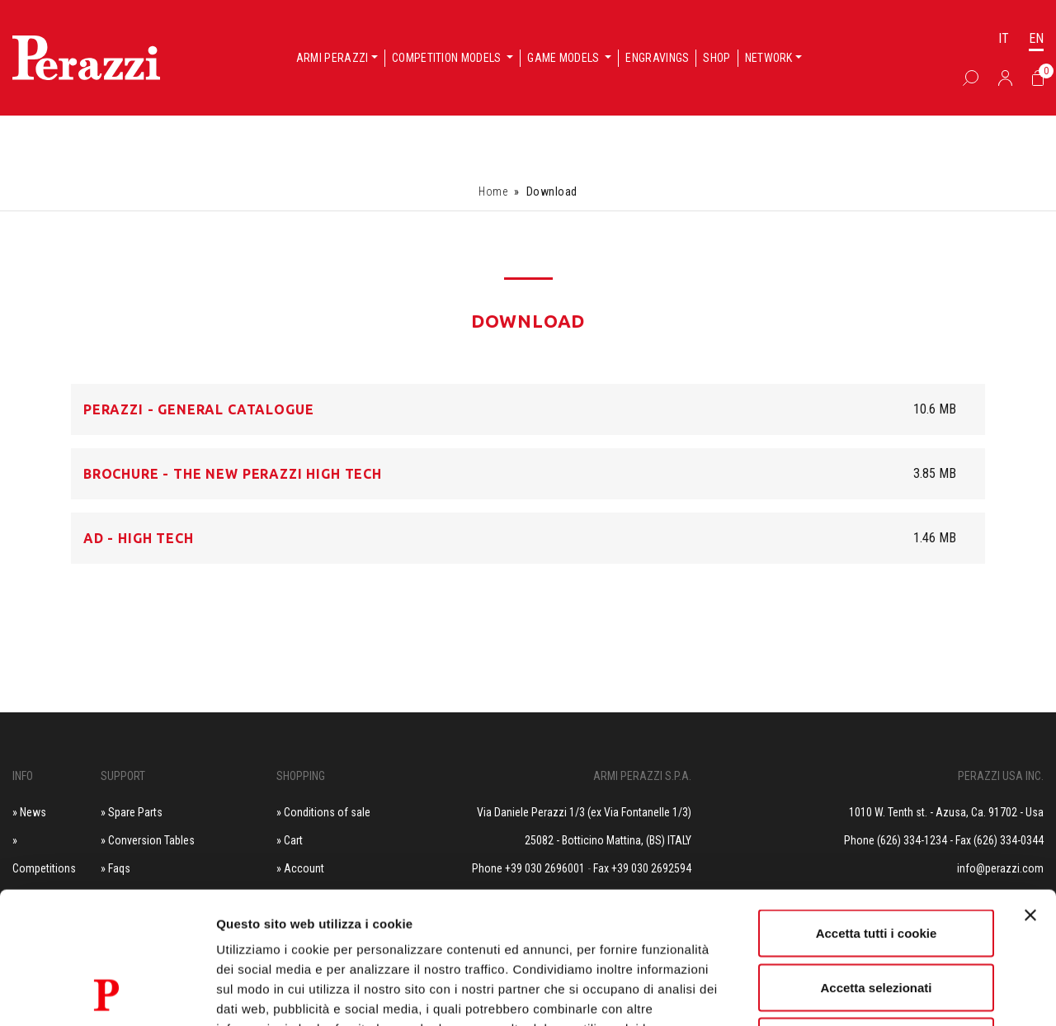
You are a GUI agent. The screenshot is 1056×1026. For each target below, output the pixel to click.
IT (1003, 38)
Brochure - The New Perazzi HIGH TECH (232, 473)
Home (492, 191)
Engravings (657, 57)
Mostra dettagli (867, 993)
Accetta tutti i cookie (876, 809)
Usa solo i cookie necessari (876, 917)
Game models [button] (564, 57)
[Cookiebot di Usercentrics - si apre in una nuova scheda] (107, 993)
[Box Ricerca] (970, 77)
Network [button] (769, 57)
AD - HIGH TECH (138, 538)
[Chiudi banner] (1030, 791)
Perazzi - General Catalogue (198, 409)
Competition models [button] (448, 57)
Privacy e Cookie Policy (427, 925)
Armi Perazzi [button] (332, 57)
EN (1036, 38)
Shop (716, 57)
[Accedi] (1005, 77)
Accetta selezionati (875, 864)
